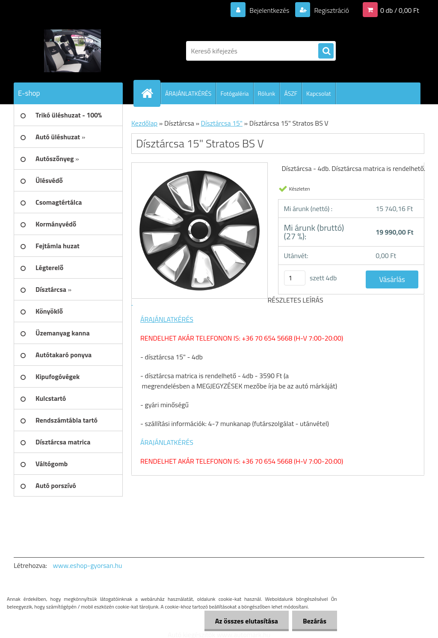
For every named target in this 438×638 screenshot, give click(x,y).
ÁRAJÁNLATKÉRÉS (188, 93)
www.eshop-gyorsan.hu (87, 565)
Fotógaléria (234, 93)
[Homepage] (150, 93)
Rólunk (266, 93)
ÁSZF (290, 93)
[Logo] (72, 50)
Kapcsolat (318, 93)
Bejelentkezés (269, 10)
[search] (326, 51)
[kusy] (294, 277)
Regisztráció (331, 10)
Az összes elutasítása (246, 621)
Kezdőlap (144, 123)
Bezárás (314, 621)
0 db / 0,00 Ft (399, 10)
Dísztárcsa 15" (222, 123)
